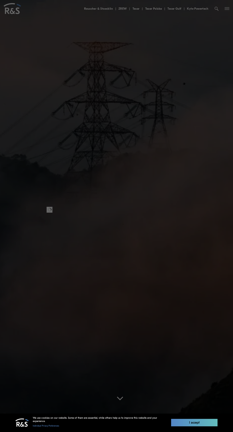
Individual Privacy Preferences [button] (46, 426)
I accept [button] (194, 422)
